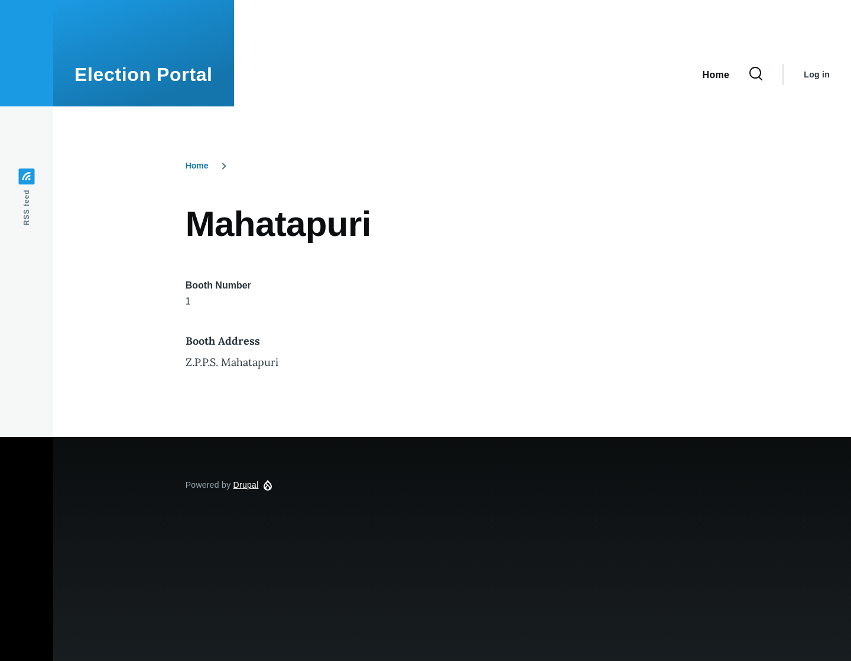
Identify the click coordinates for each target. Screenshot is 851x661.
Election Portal (143, 74)
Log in (817, 74)
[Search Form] (756, 74)
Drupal (246, 485)
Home (197, 165)
